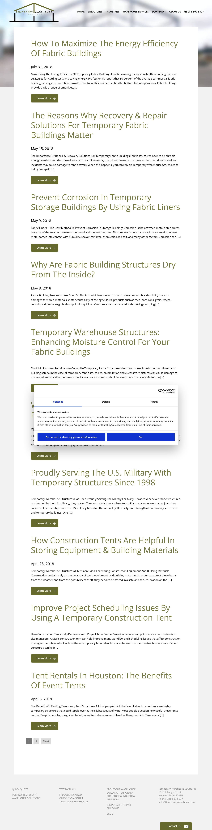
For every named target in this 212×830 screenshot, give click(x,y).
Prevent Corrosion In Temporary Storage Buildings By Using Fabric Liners (105, 202)
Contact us (178, 826)
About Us (175, 11)
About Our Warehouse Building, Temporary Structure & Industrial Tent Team (121, 794)
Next (46, 741)
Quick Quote (20, 789)
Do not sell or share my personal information (71, 437)
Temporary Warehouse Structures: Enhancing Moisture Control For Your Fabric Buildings (100, 342)
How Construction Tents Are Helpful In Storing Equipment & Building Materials (104, 545)
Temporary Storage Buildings (119, 806)
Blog (110, 813)
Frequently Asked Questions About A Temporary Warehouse (73, 798)
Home (81, 11)
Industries (112, 11)
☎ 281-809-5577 (194, 11)
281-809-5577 (175, 798)
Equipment (159, 11)
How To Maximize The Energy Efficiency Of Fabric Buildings (104, 48)
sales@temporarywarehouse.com (177, 802)
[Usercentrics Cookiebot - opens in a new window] (161, 391)
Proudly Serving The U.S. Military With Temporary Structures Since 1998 (101, 477)
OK (140, 437)
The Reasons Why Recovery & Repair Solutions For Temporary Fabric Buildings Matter (99, 125)
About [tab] (154, 401)
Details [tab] (106, 401)
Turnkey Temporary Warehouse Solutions (26, 796)
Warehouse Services (136, 11)
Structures (95, 11)
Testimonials (67, 789)
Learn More (46, 98)
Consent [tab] (58, 401)
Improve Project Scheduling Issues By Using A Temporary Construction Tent (101, 612)
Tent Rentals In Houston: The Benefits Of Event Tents (101, 680)
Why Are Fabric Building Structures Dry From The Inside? (103, 269)
